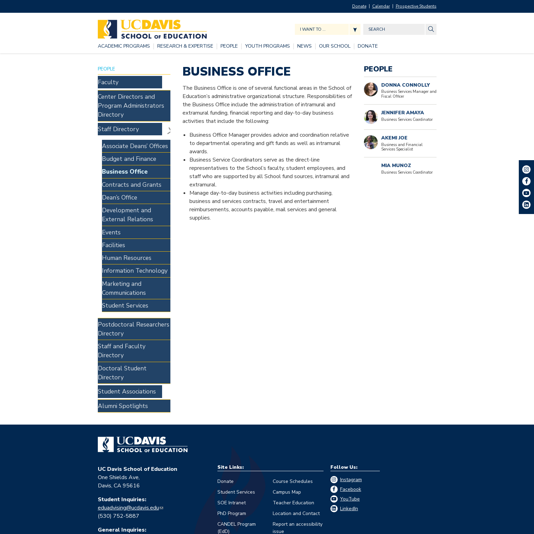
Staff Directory (166, 109)
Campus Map (287, 404)
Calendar (381, 6)
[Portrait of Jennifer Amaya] (371, 117)
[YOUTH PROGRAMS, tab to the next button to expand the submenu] (267, 46)
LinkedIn (349, 420)
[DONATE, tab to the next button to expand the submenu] (367, 46)
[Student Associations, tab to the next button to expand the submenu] (130, 307)
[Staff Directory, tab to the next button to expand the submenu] (130, 109)
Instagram (351, 391)
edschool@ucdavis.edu (125, 450)
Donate (359, 6)
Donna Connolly (405, 85)
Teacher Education (293, 414)
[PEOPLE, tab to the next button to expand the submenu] (229, 46)
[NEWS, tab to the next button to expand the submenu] (304, 46)
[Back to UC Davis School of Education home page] (152, 27)
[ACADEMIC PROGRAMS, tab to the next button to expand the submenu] (123, 46)
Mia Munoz (396, 165)
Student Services (236, 404)
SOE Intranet (231, 414)
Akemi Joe (394, 137)
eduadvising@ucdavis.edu (128, 420)
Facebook (350, 401)
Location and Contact (296, 425)
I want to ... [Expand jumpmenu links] (313, 29)
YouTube (350, 411)
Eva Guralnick (114, 480)
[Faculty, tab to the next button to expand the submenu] (130, 80)
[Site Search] (431, 29)
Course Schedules (293, 393)
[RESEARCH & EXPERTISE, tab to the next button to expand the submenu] (185, 46)
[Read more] (371, 142)
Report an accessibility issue (297, 440)
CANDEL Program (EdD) (236, 440)
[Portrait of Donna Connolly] (371, 89)
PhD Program (231, 425)
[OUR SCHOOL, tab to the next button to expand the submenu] (335, 46)
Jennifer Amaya (402, 112)
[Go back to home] (143, 357)
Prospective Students (416, 6)
